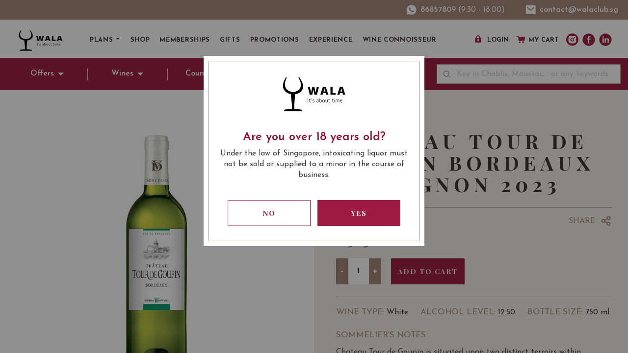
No (269, 213)
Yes (359, 213)
